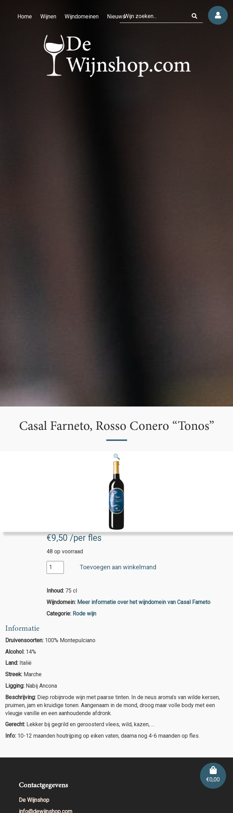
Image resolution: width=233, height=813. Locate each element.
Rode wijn (84, 613)
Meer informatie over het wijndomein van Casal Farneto (143, 602)
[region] (116, 203)
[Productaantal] (55, 567)
